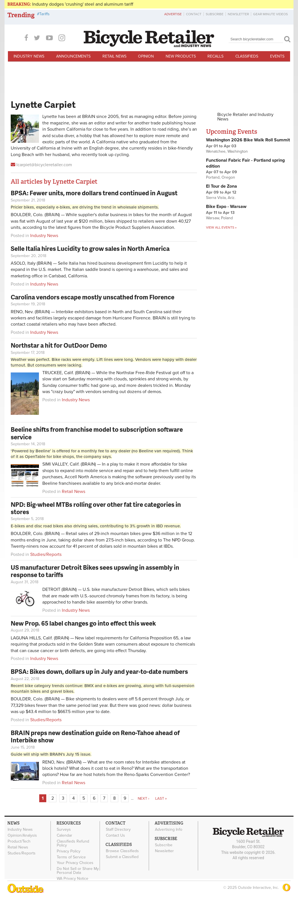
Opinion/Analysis (22, 835)
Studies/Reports (46, 554)
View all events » (221, 227)
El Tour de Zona (221, 186)
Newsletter (238, 14)
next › (143, 798)
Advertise (173, 14)
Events (277, 56)
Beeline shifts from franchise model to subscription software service (97, 433)
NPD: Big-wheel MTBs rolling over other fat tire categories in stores (96, 508)
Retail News (114, 56)
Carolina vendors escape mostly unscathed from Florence (92, 297)
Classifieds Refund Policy (73, 843)
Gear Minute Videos (270, 14)
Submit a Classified (122, 856)
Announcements (73, 56)
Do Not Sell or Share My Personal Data (78, 871)
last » (161, 798)
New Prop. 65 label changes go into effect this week (83, 623)
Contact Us (115, 835)
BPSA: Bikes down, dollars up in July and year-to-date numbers (99, 671)
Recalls (215, 56)
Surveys (64, 829)
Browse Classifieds (122, 851)
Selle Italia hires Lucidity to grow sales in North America (90, 248)
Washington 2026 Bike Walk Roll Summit (248, 140)
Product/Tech (19, 841)
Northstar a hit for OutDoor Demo (59, 345)
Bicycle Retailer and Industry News (245, 117)
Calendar (64, 835)
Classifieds (246, 56)
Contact (193, 14)
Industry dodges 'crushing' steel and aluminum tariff (82, 4)
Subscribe (215, 14)
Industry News (29, 56)
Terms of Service (71, 857)
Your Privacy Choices (75, 863)
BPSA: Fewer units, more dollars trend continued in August (94, 192)
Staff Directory (118, 829)
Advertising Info (168, 829)
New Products (181, 56)
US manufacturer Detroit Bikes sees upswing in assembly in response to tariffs (95, 571)
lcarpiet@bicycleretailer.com (44, 165)
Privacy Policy (68, 851)
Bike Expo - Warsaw (226, 206)
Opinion (146, 56)
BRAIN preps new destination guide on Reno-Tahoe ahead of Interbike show (95, 736)
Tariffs (44, 14)
